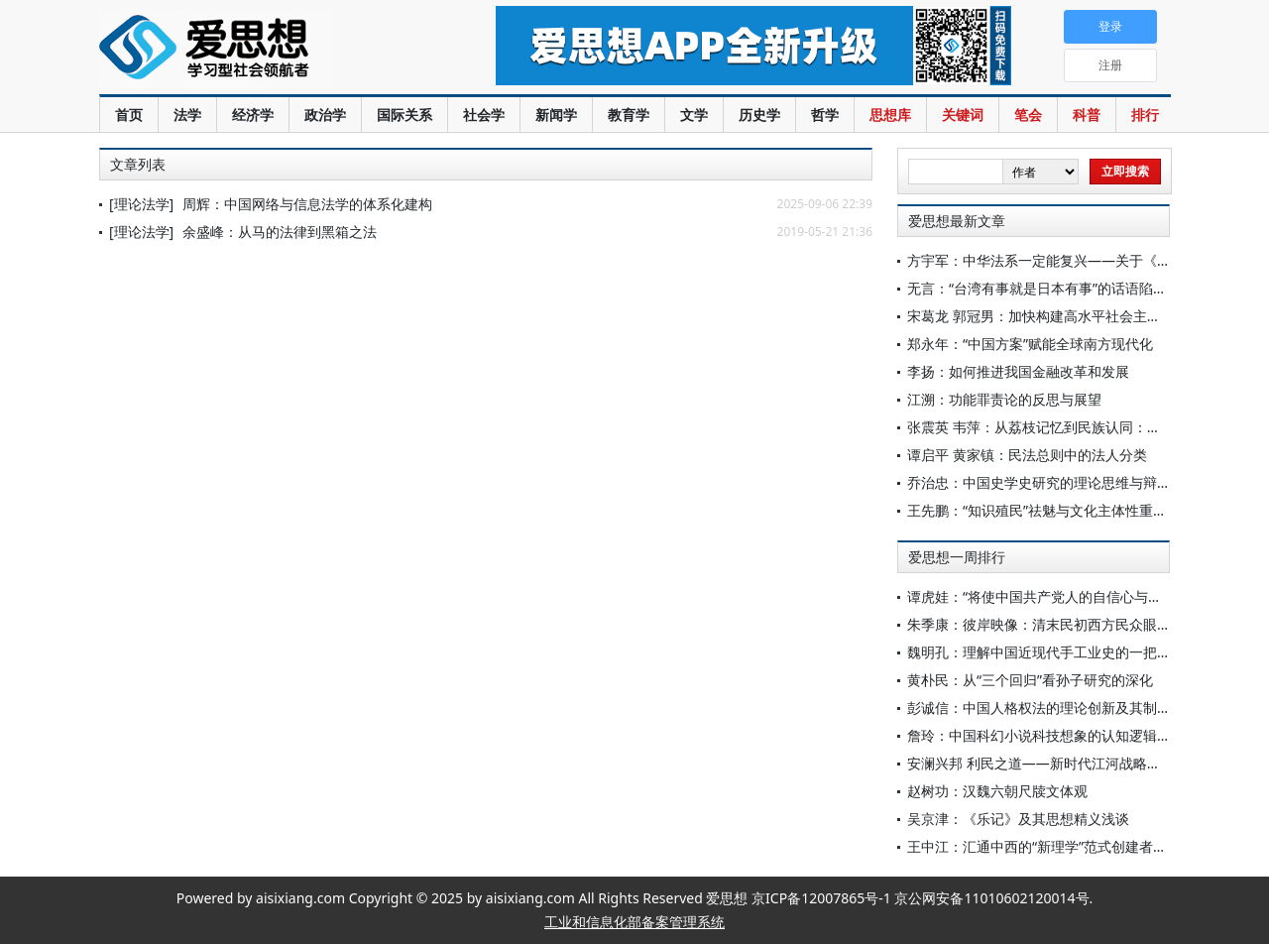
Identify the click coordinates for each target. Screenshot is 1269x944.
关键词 (962, 114)
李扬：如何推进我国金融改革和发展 (1018, 371)
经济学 (253, 114)
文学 (694, 114)
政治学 (325, 114)
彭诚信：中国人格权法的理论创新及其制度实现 (1053, 707)
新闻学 (556, 114)
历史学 (759, 114)
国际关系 (404, 114)
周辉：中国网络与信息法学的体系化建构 (307, 203)
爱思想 (257, 49)
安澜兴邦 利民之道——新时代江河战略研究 (1041, 763)
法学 (187, 114)
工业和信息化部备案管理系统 (634, 921)
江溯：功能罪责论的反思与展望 (1004, 399)
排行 (1145, 114)
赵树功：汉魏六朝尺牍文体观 (997, 790)
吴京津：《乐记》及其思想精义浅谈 (1018, 818)
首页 (129, 114)
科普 (1086, 114)
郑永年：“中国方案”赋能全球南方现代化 (1030, 343)
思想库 (890, 114)
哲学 (825, 114)
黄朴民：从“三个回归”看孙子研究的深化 (1030, 679)
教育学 (628, 114)
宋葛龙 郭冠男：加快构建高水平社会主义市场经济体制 (1075, 315)
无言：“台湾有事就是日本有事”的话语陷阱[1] (1045, 288)
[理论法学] (141, 203)
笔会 (1028, 114)
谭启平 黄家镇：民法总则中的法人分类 (1027, 454)
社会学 (484, 114)
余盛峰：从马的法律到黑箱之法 (279, 231)
